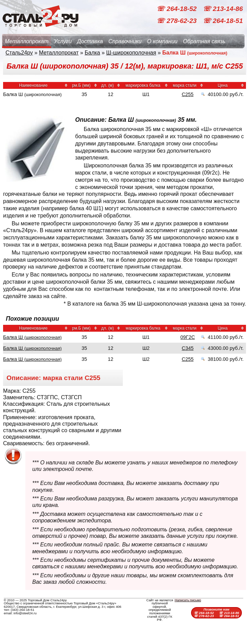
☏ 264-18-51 (223, 20)
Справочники (125, 41)
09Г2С (187, 337)
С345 (187, 348)
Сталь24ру (19, 53)
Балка (92, 53)
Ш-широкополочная (131, 53)
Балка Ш (32, 337)
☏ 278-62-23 (177, 20)
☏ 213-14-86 (223, 8)
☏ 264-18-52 (177, 8)
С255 (187, 94)
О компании (162, 41)
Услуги (63, 41)
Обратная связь (204, 41)
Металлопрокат (26, 41)
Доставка (90, 41)
